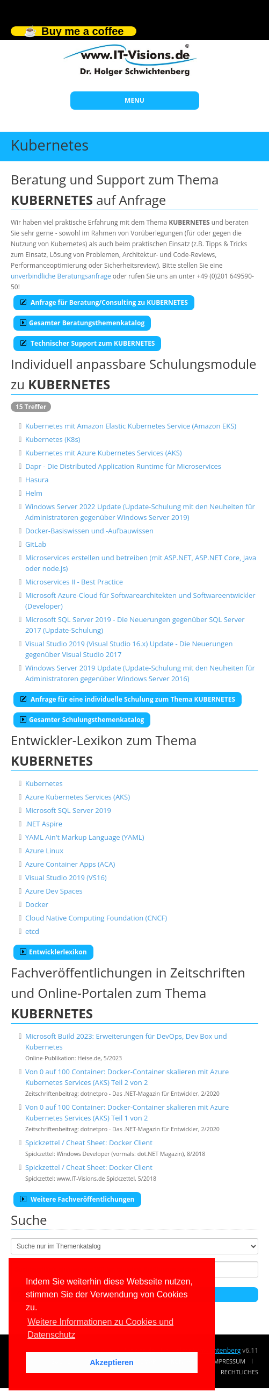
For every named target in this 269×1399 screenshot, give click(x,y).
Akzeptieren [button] (112, 1362)
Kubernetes (44, 783)
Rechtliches (239, 1372)
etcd (32, 931)
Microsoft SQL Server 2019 (68, 810)
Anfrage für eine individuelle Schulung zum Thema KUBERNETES (127, 699)
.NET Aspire (43, 824)
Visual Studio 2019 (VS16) (66, 877)
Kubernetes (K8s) (53, 439)
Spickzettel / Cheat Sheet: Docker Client (88, 1142)
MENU (134, 100)
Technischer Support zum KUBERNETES (87, 343)
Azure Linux (44, 850)
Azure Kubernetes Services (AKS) (77, 797)
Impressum (228, 1361)
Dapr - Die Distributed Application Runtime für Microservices (123, 466)
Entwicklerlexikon (53, 952)
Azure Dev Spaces (54, 891)
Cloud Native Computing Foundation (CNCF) (96, 918)
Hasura (37, 479)
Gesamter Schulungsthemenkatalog (82, 719)
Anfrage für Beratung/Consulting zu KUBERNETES (104, 302)
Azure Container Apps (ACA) (70, 864)
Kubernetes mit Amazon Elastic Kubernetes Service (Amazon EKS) (130, 426)
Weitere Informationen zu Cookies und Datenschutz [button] (100, 1328)
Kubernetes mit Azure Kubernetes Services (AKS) (103, 453)
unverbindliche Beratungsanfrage (61, 276)
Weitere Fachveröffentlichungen (77, 1199)
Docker (36, 904)
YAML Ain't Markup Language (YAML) (84, 837)
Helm (33, 493)
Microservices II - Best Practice (74, 582)
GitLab (35, 544)
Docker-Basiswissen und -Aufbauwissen (89, 531)
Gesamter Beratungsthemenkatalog (82, 322)
